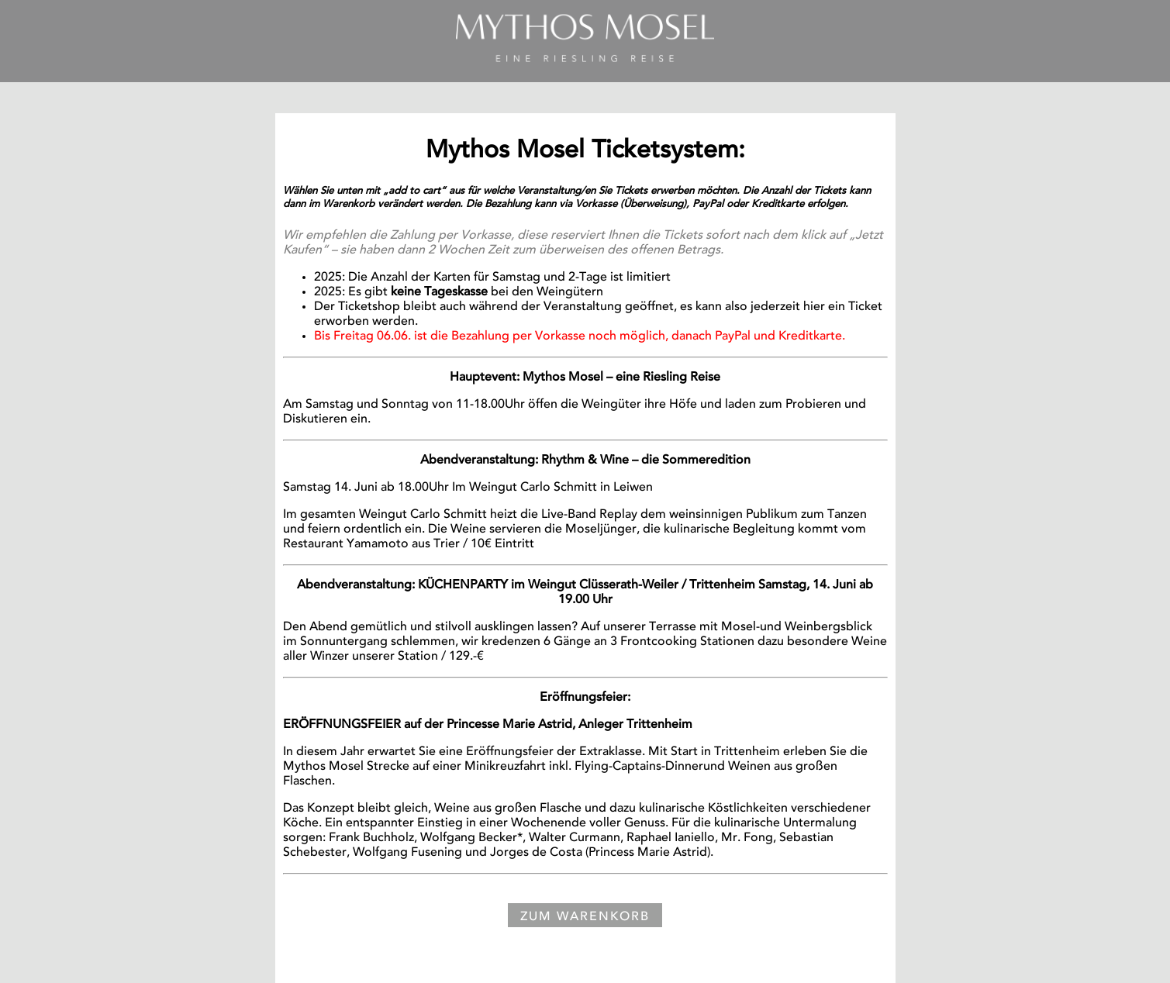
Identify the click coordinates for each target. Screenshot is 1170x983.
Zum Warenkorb (585, 917)
